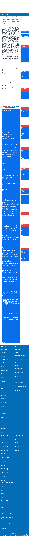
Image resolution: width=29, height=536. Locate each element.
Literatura (22, 173)
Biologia (22, 51)
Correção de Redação (3, 357)
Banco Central (2, 497)
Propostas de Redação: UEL (4, 468)
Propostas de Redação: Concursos (5, 439)
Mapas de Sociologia (23, 199)
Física (21, 53)
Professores (2, 420)
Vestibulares (2, 416)
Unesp (22, 231)
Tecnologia (2, 409)
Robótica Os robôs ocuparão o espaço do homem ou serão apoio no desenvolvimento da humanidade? (10, 284)
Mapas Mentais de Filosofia (18, 373)
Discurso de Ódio (4, 168)
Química (22, 52)
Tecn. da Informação (23, 176)
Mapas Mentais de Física (18, 365)
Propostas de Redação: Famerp (5, 457)
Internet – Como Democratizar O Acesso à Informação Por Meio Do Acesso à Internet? (10, 126)
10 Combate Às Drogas (4, 167)
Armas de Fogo (4, 163)
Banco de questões (23, 48)
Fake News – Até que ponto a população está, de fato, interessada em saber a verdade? (10, 308)
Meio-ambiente (2, 507)
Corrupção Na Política (4, 182)
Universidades (2, 422)
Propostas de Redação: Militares (5, 446)
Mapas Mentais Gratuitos (18, 390)
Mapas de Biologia (23, 192)
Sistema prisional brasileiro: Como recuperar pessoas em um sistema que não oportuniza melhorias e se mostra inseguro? (10, 286)
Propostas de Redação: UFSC (4, 473)
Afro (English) (2, 432)
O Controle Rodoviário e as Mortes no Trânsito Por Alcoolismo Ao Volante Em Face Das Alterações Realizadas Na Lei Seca (10, 130)
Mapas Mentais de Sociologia (19, 375)
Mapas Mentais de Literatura (18, 371)
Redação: (22, 260)
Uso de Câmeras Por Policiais (5, 191)
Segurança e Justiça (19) (11, 106)
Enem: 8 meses (22, 112)
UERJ (21, 230)
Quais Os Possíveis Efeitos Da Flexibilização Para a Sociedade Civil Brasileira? (9, 153)
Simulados (22, 61)
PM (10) (15, 107)
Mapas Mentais (22, 76)
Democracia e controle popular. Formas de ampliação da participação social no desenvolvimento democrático (10, 297)
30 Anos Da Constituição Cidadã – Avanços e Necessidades (8, 109)
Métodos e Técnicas (3, 402)
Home (1, 16)
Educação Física (23, 174)
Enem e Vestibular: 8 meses (18, 439)
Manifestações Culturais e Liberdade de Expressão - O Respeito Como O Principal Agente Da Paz (10, 128)
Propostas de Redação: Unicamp (5, 451)
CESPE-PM (2, 490)
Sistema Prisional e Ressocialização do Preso (7, 156)
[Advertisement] (14, 5)
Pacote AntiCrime (4, 161)
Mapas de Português (23, 197)
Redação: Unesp (23, 258)
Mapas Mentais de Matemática (19, 364)
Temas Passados (3, 502)
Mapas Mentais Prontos (18, 389)
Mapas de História (23, 203)
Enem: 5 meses (22, 116)
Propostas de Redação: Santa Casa (5, 458)
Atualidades (22, 172)
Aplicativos (2, 405)
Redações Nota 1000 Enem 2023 (5, 531)
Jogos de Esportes (3, 427)
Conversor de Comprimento (4, 392)
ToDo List (2, 385)
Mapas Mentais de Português (19, 372)
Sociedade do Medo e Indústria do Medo (6, 158)
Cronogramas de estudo (18, 436)
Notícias (2, 418)
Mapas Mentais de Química (18, 368)
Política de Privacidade (18, 350)
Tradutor (2, 393)
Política (2, 508)
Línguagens (22, 133)
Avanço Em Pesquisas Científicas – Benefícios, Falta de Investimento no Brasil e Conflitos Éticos (10, 118)
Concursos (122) (5, 106)
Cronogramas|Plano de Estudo (4, 350)
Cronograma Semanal (3, 381)
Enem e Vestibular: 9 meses (18, 438)
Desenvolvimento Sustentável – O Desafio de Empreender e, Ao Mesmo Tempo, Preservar (10, 120)
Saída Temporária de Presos (5, 178)
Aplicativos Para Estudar (4, 369)
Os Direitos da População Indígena (6, 184)
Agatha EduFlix (22, 35)
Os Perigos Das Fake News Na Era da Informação (7, 173)
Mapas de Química (23, 193)
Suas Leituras (2, 388)
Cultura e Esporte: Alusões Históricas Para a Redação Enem (7, 522)
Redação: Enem (23, 250)
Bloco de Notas (3, 384)
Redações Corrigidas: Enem (4, 438)
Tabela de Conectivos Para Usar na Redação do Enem (7, 525)
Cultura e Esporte (3, 510)
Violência (2, 486)
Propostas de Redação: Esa (4, 442)
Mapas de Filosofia (23, 198)
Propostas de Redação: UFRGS (4, 449)
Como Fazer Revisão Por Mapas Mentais (20, 383)
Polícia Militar (2, 489)
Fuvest (22, 60)
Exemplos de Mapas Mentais (18, 387)
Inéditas (2, 498)
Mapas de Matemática (23, 190)
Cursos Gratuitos (3, 425)
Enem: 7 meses (17, 447)
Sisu (1, 421)
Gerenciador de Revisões (4, 348)
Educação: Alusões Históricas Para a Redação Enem (7, 516)
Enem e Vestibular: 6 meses (18, 442)
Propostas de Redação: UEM (4, 466)
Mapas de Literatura (23, 196)
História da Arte (23, 135)
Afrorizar (2, 431)
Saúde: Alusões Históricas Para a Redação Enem (7, 514)
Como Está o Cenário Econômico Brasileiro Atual (7, 252)
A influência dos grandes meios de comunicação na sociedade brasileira (10, 293)
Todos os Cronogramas (23, 92)
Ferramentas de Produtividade (24, 34)
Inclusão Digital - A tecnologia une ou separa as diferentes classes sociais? (10, 312)
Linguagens (22, 58)
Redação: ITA (22, 253)
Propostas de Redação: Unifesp (4, 460)
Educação (2, 506)
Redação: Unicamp (23, 259)
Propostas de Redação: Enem (4, 441)
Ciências (2, 424)
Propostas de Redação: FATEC (4, 462)
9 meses (22, 93)
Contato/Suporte (17, 349)
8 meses (22, 94)
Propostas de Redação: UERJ (4, 447)
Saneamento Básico (4, 169)
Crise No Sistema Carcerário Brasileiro (6, 162)
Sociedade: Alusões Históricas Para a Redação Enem (7, 513)
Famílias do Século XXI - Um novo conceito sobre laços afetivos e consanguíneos (9, 310)
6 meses (22, 98)
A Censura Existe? (4, 139)
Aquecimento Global (4, 202)
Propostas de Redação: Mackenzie (5, 464)
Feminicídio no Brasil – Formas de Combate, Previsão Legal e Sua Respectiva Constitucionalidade (10, 124)
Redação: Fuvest (23, 252)
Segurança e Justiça (3, 483)
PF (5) (12, 107)
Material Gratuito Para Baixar (19, 348)
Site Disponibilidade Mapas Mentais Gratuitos (21, 386)
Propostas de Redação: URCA (4, 461)
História (22, 54)
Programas (2, 406)
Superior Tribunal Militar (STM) (4, 494)
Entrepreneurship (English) (4, 429)
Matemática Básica (23, 152)
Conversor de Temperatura (4, 391)
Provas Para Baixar (3, 414)
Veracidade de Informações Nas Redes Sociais (7, 179)
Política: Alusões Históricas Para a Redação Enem (7, 519)
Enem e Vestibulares (3, 398)
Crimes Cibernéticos (4, 170)
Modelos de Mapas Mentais (18, 392)
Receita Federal (3, 493)
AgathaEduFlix (2, 366)
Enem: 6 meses (22, 115)
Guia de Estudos (3, 399)
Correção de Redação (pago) (24, 36)
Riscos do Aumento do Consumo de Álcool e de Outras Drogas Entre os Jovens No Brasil (10, 176)
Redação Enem (22, 179)
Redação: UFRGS (23, 257)
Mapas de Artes (23, 195)
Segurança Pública (4, 157)
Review (2, 407)
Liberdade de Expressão (5, 149)
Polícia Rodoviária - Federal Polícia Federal (6, 487)
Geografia (22, 55)
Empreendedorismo (3, 428)
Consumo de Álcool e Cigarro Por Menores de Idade (8, 185)
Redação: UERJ (22, 256)
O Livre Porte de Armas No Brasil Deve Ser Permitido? (8, 174)
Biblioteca (2, 410)
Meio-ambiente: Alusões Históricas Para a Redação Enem (7, 518)
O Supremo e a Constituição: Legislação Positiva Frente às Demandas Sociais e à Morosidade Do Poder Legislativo (10, 134)
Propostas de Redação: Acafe (4, 453)
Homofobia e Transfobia (5, 189)
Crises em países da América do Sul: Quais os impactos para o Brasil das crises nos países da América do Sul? (10, 210)
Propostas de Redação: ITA (4, 445)
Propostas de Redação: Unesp (4, 450)
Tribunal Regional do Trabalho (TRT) (5, 496)
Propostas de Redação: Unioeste (5, 472)
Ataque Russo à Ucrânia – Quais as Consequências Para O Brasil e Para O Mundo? (10, 115)
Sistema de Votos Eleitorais (5, 188)
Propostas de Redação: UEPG (4, 469)
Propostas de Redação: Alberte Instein (5, 456)
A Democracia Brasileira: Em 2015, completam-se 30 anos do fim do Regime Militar (10, 193)
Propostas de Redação (6, 16)
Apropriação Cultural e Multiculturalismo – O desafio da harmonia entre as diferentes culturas (10, 295)
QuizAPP (2, 373)
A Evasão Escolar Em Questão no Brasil (6, 110)
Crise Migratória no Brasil (5, 142)
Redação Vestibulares (22, 355)
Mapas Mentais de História (18, 379)
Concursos (22, 228)
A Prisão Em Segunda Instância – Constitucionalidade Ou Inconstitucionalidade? (8, 113)
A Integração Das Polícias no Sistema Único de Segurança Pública (9, 111)
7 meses (22, 95)
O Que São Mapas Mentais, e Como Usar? (20, 385)
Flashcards (2, 374)
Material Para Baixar (23, 77)
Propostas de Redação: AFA (4, 454)
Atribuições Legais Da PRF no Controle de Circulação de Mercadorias (10, 116)
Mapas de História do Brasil (24, 202)
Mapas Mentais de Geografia (18, 376)
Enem (21, 59)
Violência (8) (8, 107)
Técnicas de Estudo (23, 78)
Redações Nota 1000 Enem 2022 (5, 529)
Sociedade (2, 503)
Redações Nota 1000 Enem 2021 (5, 528)
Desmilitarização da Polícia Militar (6, 190)
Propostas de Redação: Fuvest (4, 443)
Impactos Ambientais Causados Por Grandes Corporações (8, 183)
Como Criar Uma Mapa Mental (19, 382)
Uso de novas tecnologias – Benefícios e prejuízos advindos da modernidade (9, 340)
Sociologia (22, 155)
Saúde (1, 504)
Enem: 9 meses (22, 111)
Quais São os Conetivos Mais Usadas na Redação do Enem (7, 524)
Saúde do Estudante (3, 403)
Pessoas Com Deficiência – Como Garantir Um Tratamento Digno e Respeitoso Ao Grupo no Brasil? (9, 136)
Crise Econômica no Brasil (5, 208)
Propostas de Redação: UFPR (4, 471)
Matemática (22, 132)
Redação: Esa (22, 251)
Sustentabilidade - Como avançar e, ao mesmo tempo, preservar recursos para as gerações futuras (10, 334)
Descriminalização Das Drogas (5, 143)
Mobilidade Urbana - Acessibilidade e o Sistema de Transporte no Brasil (10, 316)
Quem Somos (17, 352)
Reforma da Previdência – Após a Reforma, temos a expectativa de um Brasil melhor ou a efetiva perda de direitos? (10, 329)
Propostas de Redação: (12, 16)
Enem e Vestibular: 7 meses (18, 441)
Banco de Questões (23, 74)
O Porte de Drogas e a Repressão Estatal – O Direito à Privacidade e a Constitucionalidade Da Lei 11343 (10, 132)
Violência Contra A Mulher (5, 164)
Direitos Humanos (3, 485)
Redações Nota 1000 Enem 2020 (5, 527)
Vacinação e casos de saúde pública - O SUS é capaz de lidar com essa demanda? (10, 342)
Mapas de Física (23, 191)
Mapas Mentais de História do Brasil (19, 377)
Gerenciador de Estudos (4, 349)
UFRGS (22, 235)
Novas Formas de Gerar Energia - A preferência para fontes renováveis (10, 322)
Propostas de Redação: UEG (4, 465)
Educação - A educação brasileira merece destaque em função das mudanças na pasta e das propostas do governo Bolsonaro (9, 302)
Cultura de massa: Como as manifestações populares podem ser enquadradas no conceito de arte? (9, 212)
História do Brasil (23, 129)
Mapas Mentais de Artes (18, 369)
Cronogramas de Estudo (24, 110)
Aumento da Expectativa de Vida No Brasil (7, 177)
